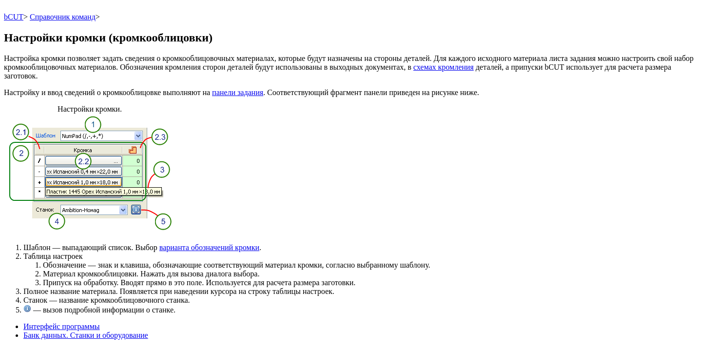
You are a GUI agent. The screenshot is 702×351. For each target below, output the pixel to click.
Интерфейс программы (61, 326)
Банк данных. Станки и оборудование (85, 335)
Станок (35, 300)
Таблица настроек (52, 256)
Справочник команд (63, 17)
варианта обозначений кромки (209, 247)
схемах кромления (443, 67)
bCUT (13, 17)
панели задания (237, 92)
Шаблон (37, 247)
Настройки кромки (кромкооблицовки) (108, 37)
